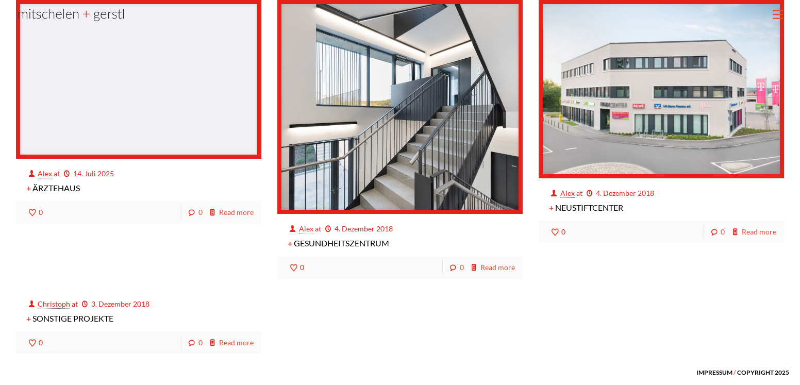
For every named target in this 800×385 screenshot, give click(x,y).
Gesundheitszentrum (341, 243)
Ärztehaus (56, 188)
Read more (236, 212)
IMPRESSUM (714, 372)
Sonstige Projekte (72, 318)
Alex (45, 173)
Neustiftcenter (589, 207)
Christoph (54, 303)
